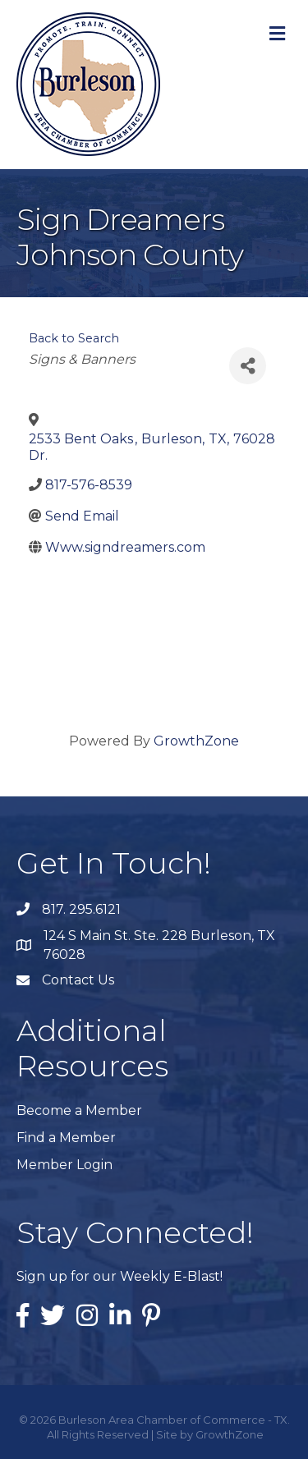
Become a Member (79, 1110)
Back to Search (74, 338)
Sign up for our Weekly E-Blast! (119, 1276)
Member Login (64, 1164)
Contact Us (78, 980)
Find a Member (66, 1137)
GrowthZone (196, 741)
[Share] (247, 365)
